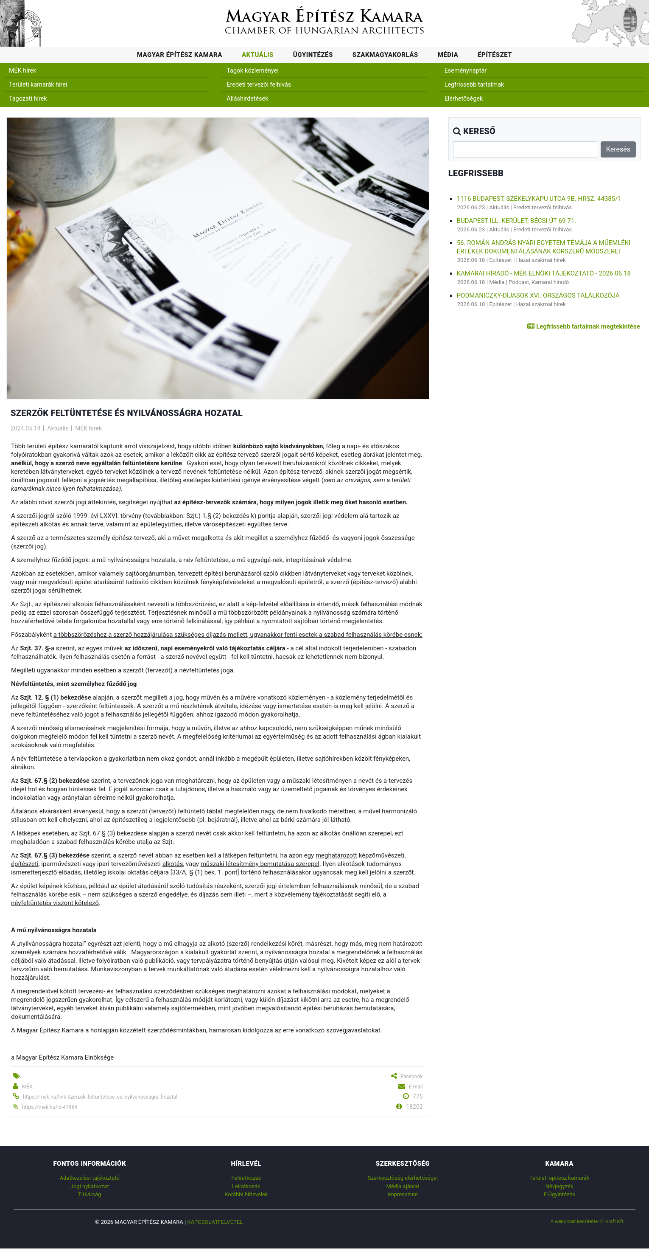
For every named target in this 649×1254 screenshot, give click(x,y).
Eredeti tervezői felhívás (259, 84)
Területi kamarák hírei (38, 84)
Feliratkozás (246, 1178)
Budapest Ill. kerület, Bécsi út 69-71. (516, 221)
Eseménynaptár (466, 70)
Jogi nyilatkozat (89, 1186)
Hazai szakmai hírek (541, 260)
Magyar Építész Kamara (179, 55)
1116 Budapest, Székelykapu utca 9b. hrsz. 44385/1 (539, 198)
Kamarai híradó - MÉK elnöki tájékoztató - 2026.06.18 (544, 273)
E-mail (416, 1087)
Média (448, 55)
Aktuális (258, 55)
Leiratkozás (246, 1186)
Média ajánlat (403, 1186)
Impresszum (403, 1194)
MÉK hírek (22, 70)
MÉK (27, 1087)
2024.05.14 (25, 428)
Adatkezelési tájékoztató (90, 1178)
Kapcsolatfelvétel (215, 1222)
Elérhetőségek (464, 98)
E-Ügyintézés (559, 1194)
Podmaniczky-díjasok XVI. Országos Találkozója (538, 295)
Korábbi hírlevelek (246, 1194)
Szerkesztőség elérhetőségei (403, 1178)
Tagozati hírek (28, 98)
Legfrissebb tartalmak (474, 84)
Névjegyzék (559, 1186)
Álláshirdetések (247, 98)
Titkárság (89, 1194)
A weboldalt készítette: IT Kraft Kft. (588, 1221)
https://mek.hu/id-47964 (49, 1107)
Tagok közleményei (252, 70)
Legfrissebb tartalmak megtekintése (583, 326)
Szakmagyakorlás (385, 55)
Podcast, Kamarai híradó (539, 282)
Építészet (495, 55)
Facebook (412, 1077)
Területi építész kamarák (559, 1178)
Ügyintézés (313, 55)
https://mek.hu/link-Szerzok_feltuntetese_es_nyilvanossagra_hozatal (100, 1097)
